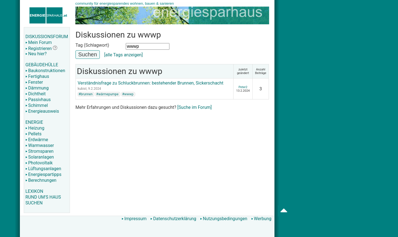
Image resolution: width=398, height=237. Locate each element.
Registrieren (38, 48)
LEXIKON (34, 191)
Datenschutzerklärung (173, 218)
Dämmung (37, 88)
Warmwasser (39, 145)
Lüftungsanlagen (43, 168)
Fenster (34, 82)
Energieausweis (42, 111)
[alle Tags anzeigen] (123, 54)
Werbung (261, 218)
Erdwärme (36, 139)
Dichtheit (35, 93)
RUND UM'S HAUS (43, 197)
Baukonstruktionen (45, 70)
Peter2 (243, 87)
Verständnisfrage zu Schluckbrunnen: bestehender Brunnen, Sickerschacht (150, 83)
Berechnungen (40, 180)
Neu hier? (36, 53)
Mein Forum (38, 42)
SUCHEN (34, 203)
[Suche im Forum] (194, 107)
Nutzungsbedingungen (223, 218)
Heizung (34, 128)
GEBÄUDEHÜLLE (41, 64)
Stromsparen (39, 151)
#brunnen (85, 94)
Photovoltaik (39, 162)
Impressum (134, 218)
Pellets (33, 133)
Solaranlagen (39, 157)
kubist (82, 89)
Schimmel (36, 105)
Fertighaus (37, 76)
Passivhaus (38, 99)
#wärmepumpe (107, 94)
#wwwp (127, 94)
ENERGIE (34, 122)
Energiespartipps (43, 174)
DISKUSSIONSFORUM (46, 36)
